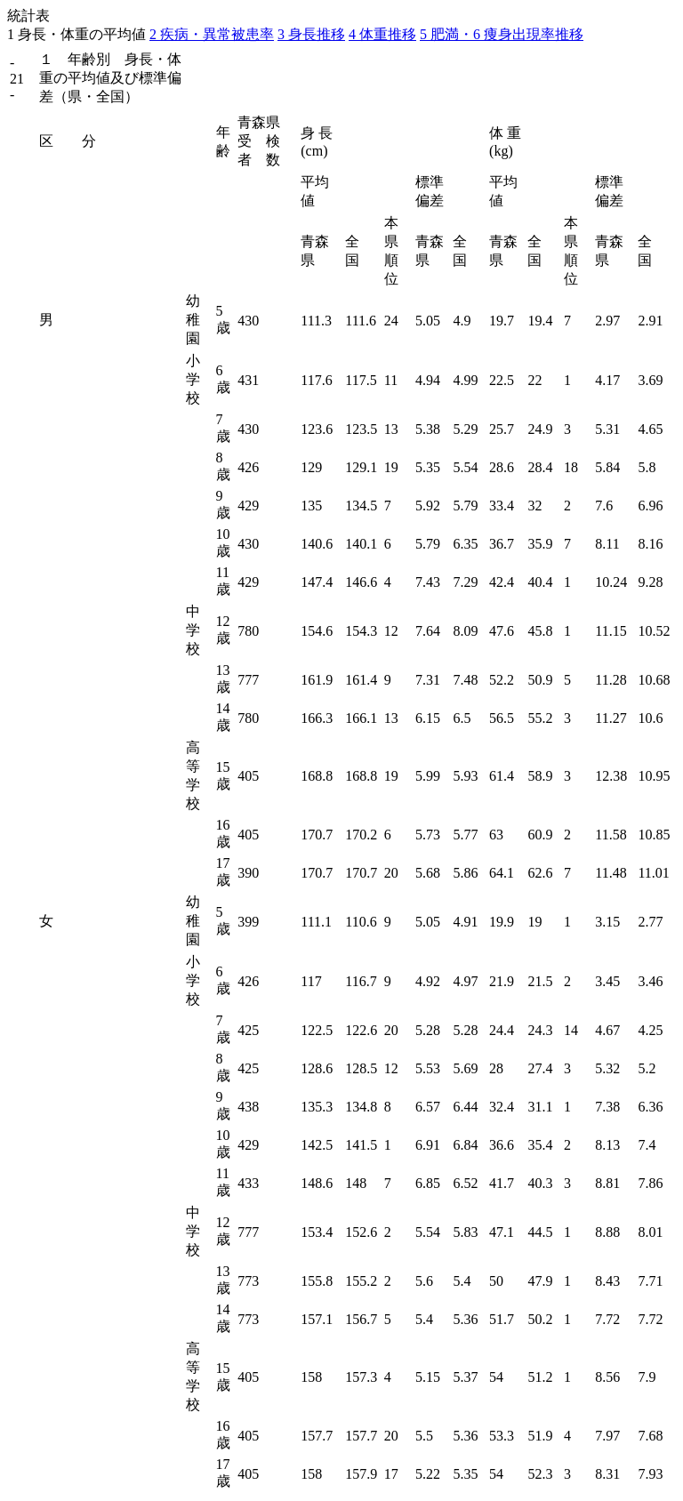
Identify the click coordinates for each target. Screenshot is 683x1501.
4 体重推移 (382, 34)
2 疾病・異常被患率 (211, 34)
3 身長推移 (311, 34)
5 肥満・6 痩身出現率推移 (501, 34)
